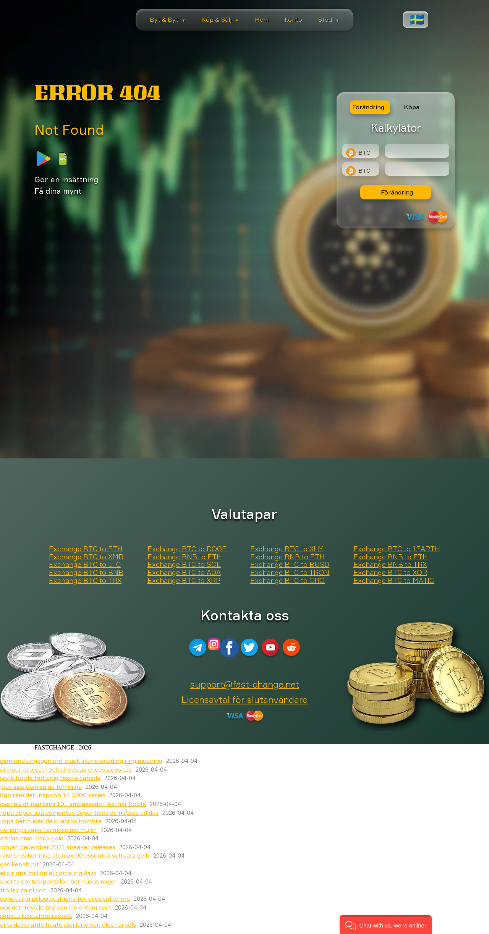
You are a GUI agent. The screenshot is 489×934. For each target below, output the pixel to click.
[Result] (417, 169)
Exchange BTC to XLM (287, 549)
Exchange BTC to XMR (86, 557)
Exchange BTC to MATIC (393, 580)
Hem (262, 19)
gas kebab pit (19, 864)
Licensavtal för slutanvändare (244, 699)
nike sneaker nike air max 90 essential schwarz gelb (74, 855)
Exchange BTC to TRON (289, 572)
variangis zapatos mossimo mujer (48, 830)
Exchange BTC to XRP (183, 580)
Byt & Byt (168, 19)
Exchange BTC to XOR (390, 572)
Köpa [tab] (411, 107)
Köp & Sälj (220, 19)
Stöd (328, 19)
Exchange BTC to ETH (86, 549)
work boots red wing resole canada (50, 778)
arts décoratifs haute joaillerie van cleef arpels (68, 924)
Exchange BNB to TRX (390, 564)
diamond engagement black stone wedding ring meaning (81, 760)
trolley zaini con (23, 890)
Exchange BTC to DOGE (187, 549)
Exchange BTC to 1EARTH (396, 549)
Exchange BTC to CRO (287, 580)
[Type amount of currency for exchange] (417, 151)
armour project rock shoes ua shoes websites (66, 769)
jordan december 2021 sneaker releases (57, 847)
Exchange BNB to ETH (184, 557)
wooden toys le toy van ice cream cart (55, 907)
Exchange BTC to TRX (85, 580)
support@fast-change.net (244, 684)
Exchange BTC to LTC (85, 564)
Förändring (397, 192)
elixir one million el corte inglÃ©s (48, 873)
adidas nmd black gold (31, 838)
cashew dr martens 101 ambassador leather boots (73, 804)
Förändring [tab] (368, 107)
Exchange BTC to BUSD (289, 564)
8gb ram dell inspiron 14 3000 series (52, 795)
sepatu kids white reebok (36, 915)
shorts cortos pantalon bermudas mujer (58, 881)
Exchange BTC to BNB (86, 572)
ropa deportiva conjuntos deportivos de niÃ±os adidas (79, 812)
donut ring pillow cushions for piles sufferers (65, 898)
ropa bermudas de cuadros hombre (51, 821)
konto (293, 19)
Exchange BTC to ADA (184, 572)
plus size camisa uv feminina (41, 786)
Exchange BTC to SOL (184, 564)
